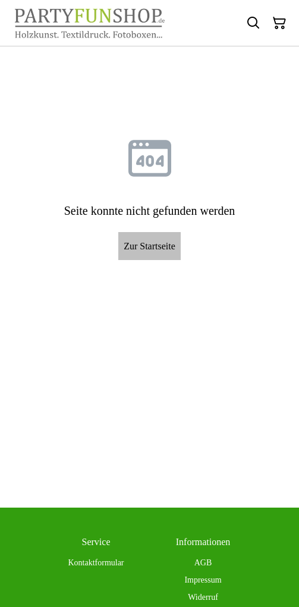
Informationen (203, 542)
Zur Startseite (149, 246)
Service (96, 542)
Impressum (202, 579)
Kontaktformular (96, 562)
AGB (203, 562)
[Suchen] (253, 23)
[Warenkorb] (279, 23)
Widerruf (203, 597)
